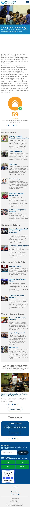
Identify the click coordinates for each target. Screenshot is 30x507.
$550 (8, 467)
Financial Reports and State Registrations (15, 505)
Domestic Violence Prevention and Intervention (19, 137)
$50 (8, 462)
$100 (22, 462)
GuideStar (22, 476)
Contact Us (15, 486)
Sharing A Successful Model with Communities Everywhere (18, 230)
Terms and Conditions (14, 502)
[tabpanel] (15, 109)
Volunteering (13, 347)
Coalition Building (15, 266)
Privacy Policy (14, 500)
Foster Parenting (14, 179)
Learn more (15, 433)
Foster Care (13, 164)
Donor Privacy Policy (14, 501)
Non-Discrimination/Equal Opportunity (15, 504)
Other (22, 467)
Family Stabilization (15, 151)
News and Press (15, 489)
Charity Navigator (8, 476)
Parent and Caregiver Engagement (16, 194)
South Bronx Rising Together (19, 245)
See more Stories (15, 409)
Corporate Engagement (17, 333)
